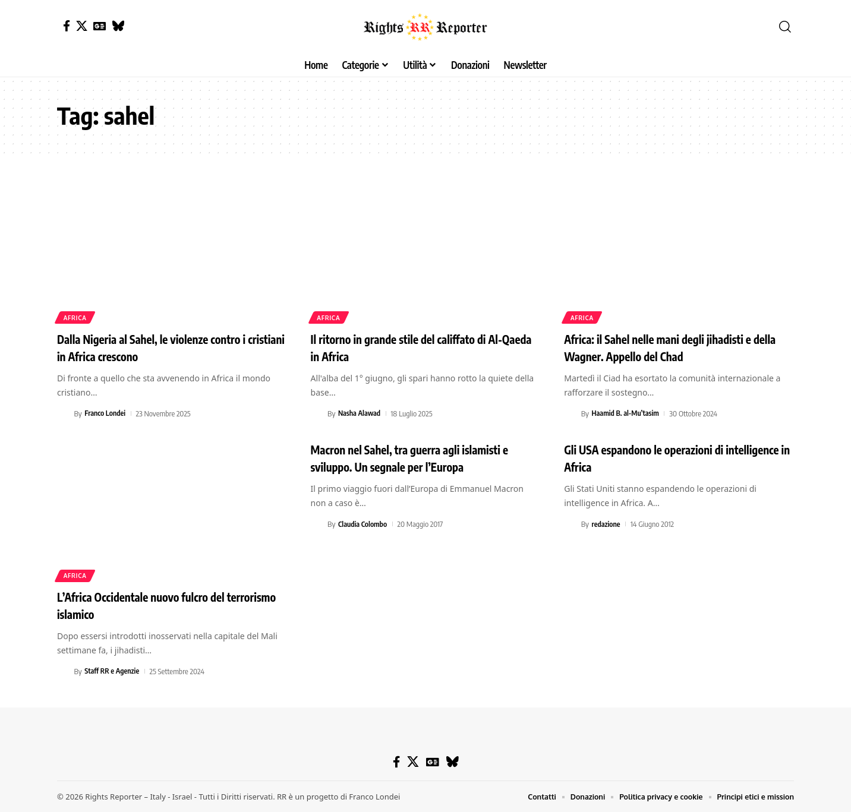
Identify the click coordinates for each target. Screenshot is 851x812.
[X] (81, 25)
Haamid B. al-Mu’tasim (627, 413)
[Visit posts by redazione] (570, 523)
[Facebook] (66, 25)
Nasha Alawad (360, 413)
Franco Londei (105, 413)
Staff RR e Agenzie (113, 671)
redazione (607, 524)
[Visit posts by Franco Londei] (63, 413)
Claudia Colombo (363, 524)
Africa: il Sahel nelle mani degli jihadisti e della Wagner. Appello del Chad (673, 347)
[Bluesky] (118, 25)
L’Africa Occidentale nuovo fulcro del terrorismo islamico (154, 605)
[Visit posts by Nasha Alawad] (317, 413)
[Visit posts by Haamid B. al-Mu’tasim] (570, 413)
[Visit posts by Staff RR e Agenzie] (63, 671)
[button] (785, 27)
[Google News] (99, 25)
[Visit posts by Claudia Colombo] (317, 523)
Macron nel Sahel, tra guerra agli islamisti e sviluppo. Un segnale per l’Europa (421, 458)
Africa (75, 317)
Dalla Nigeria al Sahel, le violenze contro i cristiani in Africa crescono (167, 347)
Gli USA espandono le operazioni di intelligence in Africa (657, 458)
